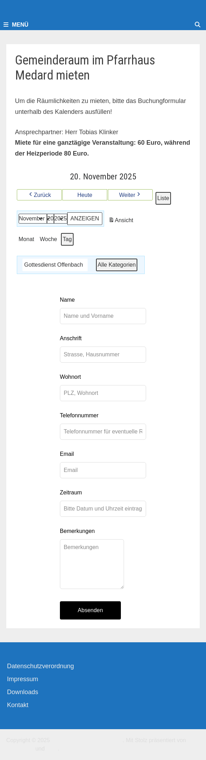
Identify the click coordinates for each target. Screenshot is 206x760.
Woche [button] (48, 239)
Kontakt (17, 704)
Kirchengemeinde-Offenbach (87, 740)
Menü (16, 25)
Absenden (90, 610)
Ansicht (121, 221)
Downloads (22, 692)
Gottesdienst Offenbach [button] (53, 265)
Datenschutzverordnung (40, 666)
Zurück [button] (39, 195)
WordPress (20, 749)
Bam (52, 749)
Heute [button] (84, 195)
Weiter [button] (130, 195)
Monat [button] (26, 239)
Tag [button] (67, 239)
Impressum (22, 679)
